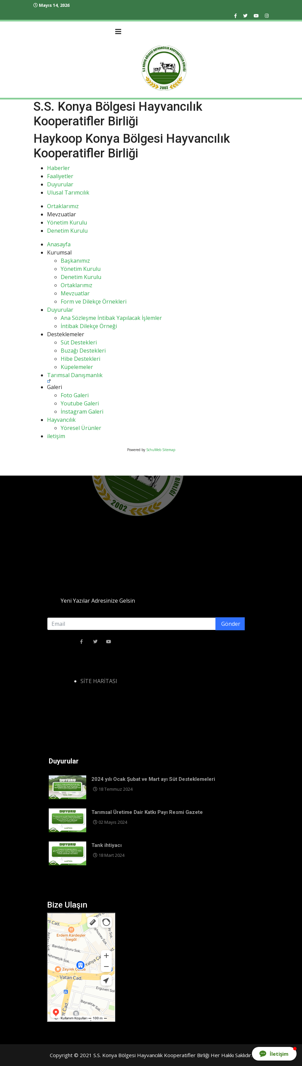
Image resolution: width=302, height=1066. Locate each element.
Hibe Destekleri (80, 358)
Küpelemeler (77, 367)
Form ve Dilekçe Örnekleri (93, 301)
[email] (146, 623)
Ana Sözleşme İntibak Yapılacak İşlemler (111, 318)
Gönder (230, 624)
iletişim (56, 436)
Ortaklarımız (63, 206)
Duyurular (60, 184)
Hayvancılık (61, 419)
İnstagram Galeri (82, 411)
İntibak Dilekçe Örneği (89, 326)
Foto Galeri (75, 395)
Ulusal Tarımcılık (68, 192)
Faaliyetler (60, 176)
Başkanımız (75, 260)
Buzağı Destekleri (83, 350)
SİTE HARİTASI (98, 681)
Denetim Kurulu (67, 230)
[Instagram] (267, 16)
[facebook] (235, 16)
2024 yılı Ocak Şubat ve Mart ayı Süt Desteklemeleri (153, 779)
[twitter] (245, 16)
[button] (274, 1054)
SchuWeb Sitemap (160, 449)
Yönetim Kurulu (67, 222)
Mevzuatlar (75, 293)
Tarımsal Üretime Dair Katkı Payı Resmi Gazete (147, 812)
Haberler (58, 168)
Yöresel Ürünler (81, 428)
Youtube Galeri (80, 403)
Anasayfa (59, 244)
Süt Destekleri (79, 342)
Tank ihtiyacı (106, 845)
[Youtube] (256, 16)
